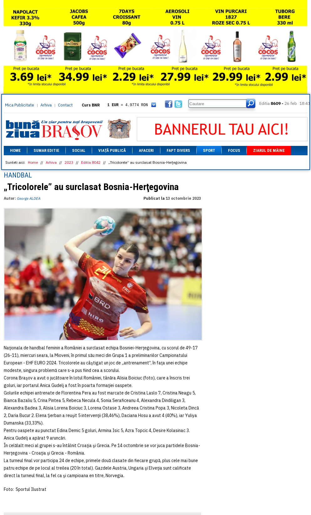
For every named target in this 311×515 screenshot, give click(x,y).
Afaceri (146, 150)
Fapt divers (178, 150)
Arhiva (46, 105)
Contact (65, 105)
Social (79, 150)
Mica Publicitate (19, 105)
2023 (69, 162)
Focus (234, 150)
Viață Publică (112, 150)
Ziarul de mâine (269, 150)
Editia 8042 (91, 162)
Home (15, 150)
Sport (209, 150)
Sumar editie (46, 150)
